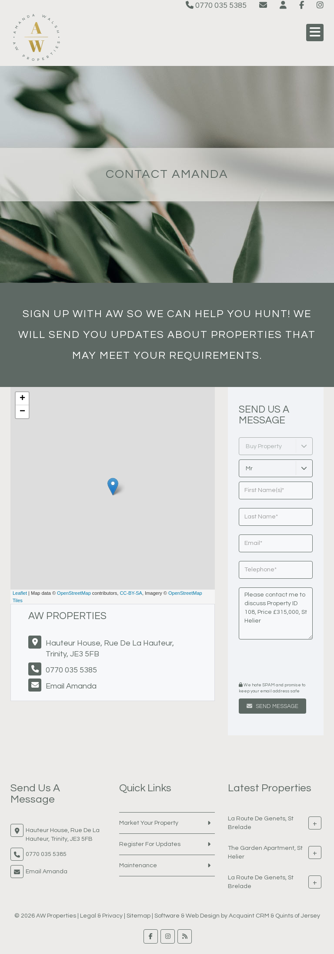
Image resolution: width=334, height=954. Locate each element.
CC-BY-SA (131, 593)
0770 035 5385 (216, 5)
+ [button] (22, 398)
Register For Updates (149, 844)
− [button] (22, 411)
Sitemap (138, 916)
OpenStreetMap (74, 593)
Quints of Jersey (297, 916)
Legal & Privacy (101, 916)
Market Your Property (148, 823)
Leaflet (20, 593)
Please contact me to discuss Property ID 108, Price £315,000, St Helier (276, 613)
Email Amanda (71, 686)
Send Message (272, 706)
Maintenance (138, 865)
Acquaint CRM (249, 916)
